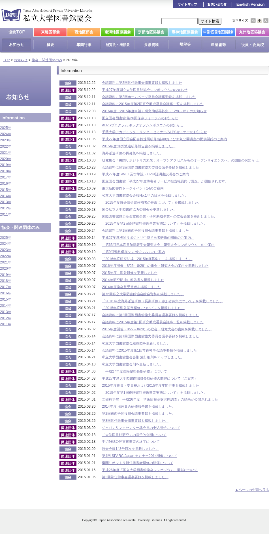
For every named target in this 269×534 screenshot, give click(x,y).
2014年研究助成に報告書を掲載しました (133, 280)
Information (13, 117)
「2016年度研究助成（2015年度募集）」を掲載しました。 (147, 259)
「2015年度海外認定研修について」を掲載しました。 (143, 308)
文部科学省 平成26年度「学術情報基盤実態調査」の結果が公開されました (160, 399)
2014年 (5, 196)
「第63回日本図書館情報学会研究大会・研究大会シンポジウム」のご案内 (158, 245)
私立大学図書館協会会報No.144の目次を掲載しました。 (145, 195)
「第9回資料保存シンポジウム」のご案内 (133, 252)
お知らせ (20, 60)
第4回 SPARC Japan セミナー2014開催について (139, 456)
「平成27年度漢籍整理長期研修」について (134, 371)
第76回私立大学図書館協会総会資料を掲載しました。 (143, 294)
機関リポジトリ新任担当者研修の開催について (137, 463)
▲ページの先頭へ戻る (252, 490)
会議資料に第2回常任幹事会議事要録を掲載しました (142, 83)
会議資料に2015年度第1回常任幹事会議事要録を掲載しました (149, 350)
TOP (6, 60)
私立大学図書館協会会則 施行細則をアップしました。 (143, 357)
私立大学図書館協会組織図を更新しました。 (136, 343)
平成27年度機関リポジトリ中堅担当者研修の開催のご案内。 (148, 238)
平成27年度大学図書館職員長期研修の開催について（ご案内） (150, 378)
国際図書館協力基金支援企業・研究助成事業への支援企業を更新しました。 (159, 216)
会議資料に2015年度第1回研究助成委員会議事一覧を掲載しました (153, 322)
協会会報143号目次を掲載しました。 (130, 449)
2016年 (5, 184)
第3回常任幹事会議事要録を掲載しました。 (135, 421)
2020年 (5, 159)
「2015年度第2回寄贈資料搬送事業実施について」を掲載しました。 (154, 223)
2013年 (5, 202)
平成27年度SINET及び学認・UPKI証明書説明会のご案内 (145, 174)
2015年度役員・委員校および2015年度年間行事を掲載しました (150, 386)
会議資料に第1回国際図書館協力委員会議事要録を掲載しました (150, 336)
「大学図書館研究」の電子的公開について (134, 435)
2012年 (5, 208)
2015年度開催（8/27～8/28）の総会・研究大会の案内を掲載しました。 (157, 329)
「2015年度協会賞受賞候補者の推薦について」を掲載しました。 (152, 203)
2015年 (5, 190)
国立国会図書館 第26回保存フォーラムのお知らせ (140, 118)
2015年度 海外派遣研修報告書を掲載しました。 (138, 146)
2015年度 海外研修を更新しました (129, 273)
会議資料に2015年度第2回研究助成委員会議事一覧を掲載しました (153, 104)
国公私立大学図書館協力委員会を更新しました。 (139, 210)
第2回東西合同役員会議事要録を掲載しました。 (138, 414)
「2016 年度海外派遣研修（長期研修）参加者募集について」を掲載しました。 (162, 301)
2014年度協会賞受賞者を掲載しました (131, 287)
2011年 (5, 214)
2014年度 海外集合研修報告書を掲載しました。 (138, 407)
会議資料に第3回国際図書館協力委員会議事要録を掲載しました (150, 167)
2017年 (5, 177)
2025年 (5, 128)
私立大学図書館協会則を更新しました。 (132, 364)
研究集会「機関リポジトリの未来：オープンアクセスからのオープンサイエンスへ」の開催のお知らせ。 (182, 160)
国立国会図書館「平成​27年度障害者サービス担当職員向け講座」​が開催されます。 (165, 181)
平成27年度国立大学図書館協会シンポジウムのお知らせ (144, 90)
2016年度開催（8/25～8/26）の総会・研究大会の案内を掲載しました (155, 266)
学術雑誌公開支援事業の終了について (131, 442)
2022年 (5, 146)
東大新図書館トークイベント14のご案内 (133, 188)
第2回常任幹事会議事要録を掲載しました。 (135, 477)
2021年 (5, 153)
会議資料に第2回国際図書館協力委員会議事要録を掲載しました (150, 315)
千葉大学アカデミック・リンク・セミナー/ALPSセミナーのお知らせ (154, 132)
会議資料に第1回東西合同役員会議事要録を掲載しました (145, 231)
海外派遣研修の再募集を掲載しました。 (132, 153)
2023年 (5, 140)
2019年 (5, 165)
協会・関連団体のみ (47, 60)
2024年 (5, 134)
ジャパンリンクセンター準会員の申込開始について (141, 428)
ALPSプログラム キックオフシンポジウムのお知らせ (142, 125)
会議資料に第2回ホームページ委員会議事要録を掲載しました (149, 97)
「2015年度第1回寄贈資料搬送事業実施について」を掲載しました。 (154, 393)
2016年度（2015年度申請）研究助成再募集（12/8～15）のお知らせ (154, 111)
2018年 (5, 171)
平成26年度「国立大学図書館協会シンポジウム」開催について (150, 470)
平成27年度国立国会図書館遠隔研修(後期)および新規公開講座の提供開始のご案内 (164, 139)
